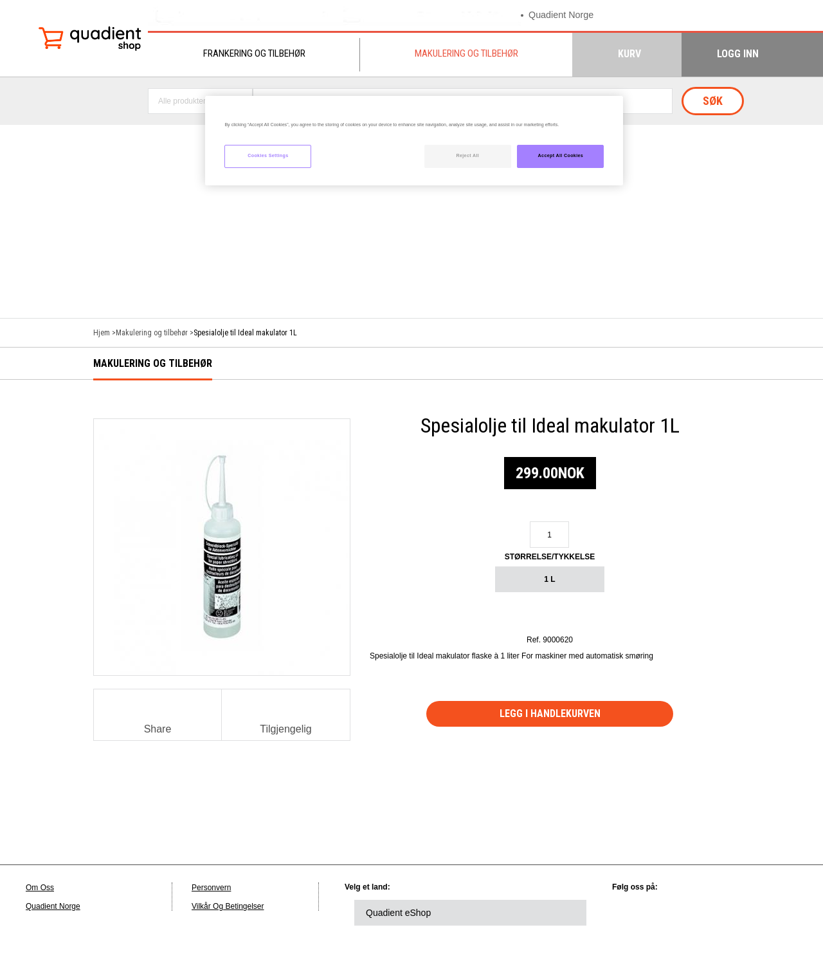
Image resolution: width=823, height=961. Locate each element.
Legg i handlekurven (550, 713)
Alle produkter (182, 101)
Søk (713, 100)
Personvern (211, 887)
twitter (670, 913)
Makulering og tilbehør (466, 53)
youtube (741, 913)
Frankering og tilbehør (254, 53)
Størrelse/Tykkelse (550, 556)
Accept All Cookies (561, 155)
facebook (705, 913)
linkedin (634, 913)
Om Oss (40, 887)
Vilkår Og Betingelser (228, 906)
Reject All (467, 155)
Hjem (101, 332)
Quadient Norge (563, 15)
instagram (776, 913)
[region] (414, 140)
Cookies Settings (268, 155)
